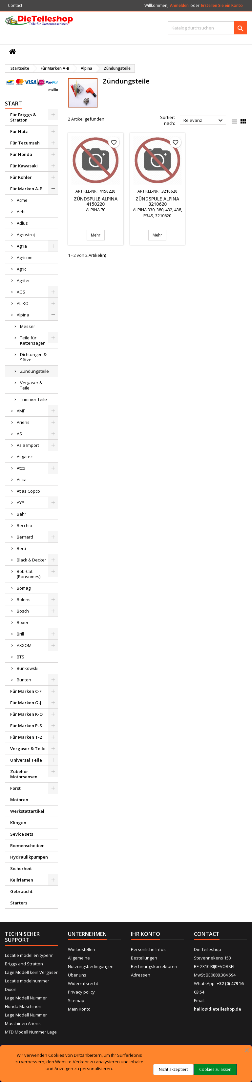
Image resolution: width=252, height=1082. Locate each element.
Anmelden (179, 5)
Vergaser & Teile (31, 385)
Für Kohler (21, 177)
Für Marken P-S (26, 726)
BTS (20, 657)
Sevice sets (21, 834)
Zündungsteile (34, 371)
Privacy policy (81, 992)
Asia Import (28, 445)
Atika (22, 480)
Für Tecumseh (25, 143)
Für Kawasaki (24, 166)
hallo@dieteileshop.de (217, 1009)
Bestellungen (144, 958)
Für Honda (21, 154)
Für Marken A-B (26, 189)
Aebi (21, 212)
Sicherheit (21, 868)
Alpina (23, 315)
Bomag (24, 588)
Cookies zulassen (215, 1069)
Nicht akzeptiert (173, 1069)
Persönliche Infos (148, 949)
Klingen (18, 823)
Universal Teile (26, 760)
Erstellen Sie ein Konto (222, 5)
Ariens (23, 422)
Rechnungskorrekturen (154, 966)
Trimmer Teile (33, 399)
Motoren (19, 800)
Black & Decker (31, 560)
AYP (20, 502)
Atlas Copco (28, 491)
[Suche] (207, 27)
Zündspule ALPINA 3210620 (157, 201)
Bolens (24, 599)
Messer (27, 326)
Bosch (23, 611)
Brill (20, 634)
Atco (21, 468)
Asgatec (24, 457)
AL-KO (23, 303)
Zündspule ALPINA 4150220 (95, 201)
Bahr (21, 514)
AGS (21, 292)
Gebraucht (21, 891)
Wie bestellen (81, 949)
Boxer (23, 622)
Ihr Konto (145, 934)
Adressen (140, 975)
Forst (15, 788)
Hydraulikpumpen (29, 857)
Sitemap (76, 1000)
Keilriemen (21, 880)
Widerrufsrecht (83, 983)
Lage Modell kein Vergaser (31, 972)
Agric (21, 269)
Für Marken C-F (26, 691)
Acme (22, 200)
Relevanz (203, 120)
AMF (21, 411)
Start (13, 103)
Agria (22, 246)
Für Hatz (19, 131)
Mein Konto (79, 1009)
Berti (21, 548)
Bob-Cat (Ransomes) (28, 573)
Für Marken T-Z (26, 737)
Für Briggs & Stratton (23, 117)
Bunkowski (27, 668)
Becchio (24, 525)
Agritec (23, 280)
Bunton (24, 680)
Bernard (25, 537)
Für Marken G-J (25, 703)
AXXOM (24, 645)
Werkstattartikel (27, 811)
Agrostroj (26, 234)
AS (19, 434)
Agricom (24, 257)
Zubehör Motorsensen (23, 774)
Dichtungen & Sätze (33, 357)
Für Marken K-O (26, 714)
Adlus (22, 223)
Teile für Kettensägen (33, 340)
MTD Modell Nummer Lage (31, 1032)
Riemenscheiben (27, 845)
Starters (18, 903)
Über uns (77, 975)
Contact (15, 5)
